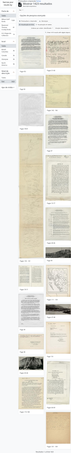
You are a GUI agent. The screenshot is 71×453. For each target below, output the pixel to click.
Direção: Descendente (62, 28)
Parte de (5, 11)
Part (8, 81)
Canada (8, 55)
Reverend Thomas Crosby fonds (8, 27)
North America (8, 64)
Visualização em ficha (26, 24)
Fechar (38, 1)
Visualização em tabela (44, 24)
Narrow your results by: (8, 3)
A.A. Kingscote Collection (8, 34)
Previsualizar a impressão (28, 21)
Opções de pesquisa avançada (32, 15)
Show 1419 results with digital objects (57, 32)
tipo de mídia (7, 87)
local (3, 41)
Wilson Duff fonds (8, 20)
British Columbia (8, 51)
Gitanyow (8, 59)
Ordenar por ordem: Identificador (41, 28)
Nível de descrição (6, 72)
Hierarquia (43, 21)
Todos (4, 16)
